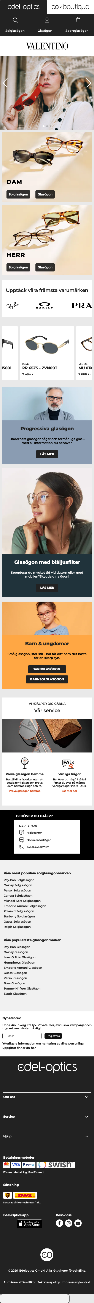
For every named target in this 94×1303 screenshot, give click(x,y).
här (33, 1048)
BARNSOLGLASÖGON (47, 679)
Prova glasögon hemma (24, 791)
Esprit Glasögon (15, 993)
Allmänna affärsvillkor (19, 1282)
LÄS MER (47, 454)
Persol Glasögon (15, 978)
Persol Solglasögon (17, 890)
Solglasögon (15, 31)
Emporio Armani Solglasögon (25, 906)
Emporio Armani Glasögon (23, 967)
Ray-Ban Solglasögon (19, 880)
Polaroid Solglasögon (19, 911)
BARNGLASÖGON (47, 669)
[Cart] (78, 20)
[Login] (47, 20)
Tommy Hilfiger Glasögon (22, 988)
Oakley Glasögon (16, 952)
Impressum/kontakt (76, 1282)
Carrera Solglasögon (18, 895)
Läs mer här (69, 791)
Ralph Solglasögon (17, 926)
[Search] (15, 20)
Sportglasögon (77, 31)
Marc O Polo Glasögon (19, 957)
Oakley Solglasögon (18, 885)
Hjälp (46, 1136)
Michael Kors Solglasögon (22, 901)
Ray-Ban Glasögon (17, 947)
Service (46, 1117)
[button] (23, 7)
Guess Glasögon (15, 973)
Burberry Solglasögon (19, 916)
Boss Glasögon (14, 983)
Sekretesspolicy (48, 1282)
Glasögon (45, 31)
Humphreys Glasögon (19, 962)
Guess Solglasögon (17, 921)
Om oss (46, 1097)
